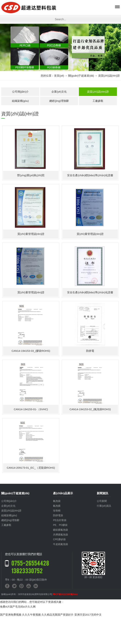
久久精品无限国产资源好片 (57, 614)
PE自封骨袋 (59, 520)
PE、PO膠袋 (60, 525)
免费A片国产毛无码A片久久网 (18, 606)
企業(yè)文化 (59, 91)
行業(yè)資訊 (104, 505)
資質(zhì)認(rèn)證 (98, 91)
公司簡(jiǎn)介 (20, 91)
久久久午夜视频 (31, 614)
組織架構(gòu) (20, 100)
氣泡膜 (56, 505)
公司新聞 (102, 501)
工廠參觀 (98, 100)
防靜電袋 (58, 515)
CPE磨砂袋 (59, 539)
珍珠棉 (56, 510)
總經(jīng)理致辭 (59, 100)
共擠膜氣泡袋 (60, 534)
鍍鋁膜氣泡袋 (60, 529)
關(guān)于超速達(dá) (81, 75)
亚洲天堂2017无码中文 (88, 614)
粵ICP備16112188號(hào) (65, 594)
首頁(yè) (59, 75)
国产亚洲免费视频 (10, 614)
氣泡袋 (56, 501)
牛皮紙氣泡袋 (60, 544)
